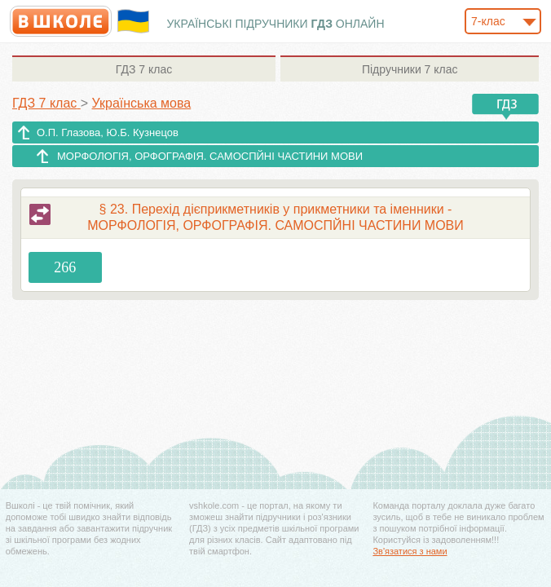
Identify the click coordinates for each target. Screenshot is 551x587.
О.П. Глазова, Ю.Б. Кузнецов (108, 132)
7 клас (144, 69)
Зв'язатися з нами (409, 551)
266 (65, 267)
